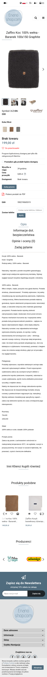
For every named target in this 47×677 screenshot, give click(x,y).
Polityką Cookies (8, 663)
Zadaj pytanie (9, 187)
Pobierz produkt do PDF (13, 194)
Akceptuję (38, 668)
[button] (41, 3)
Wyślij (21, 215)
